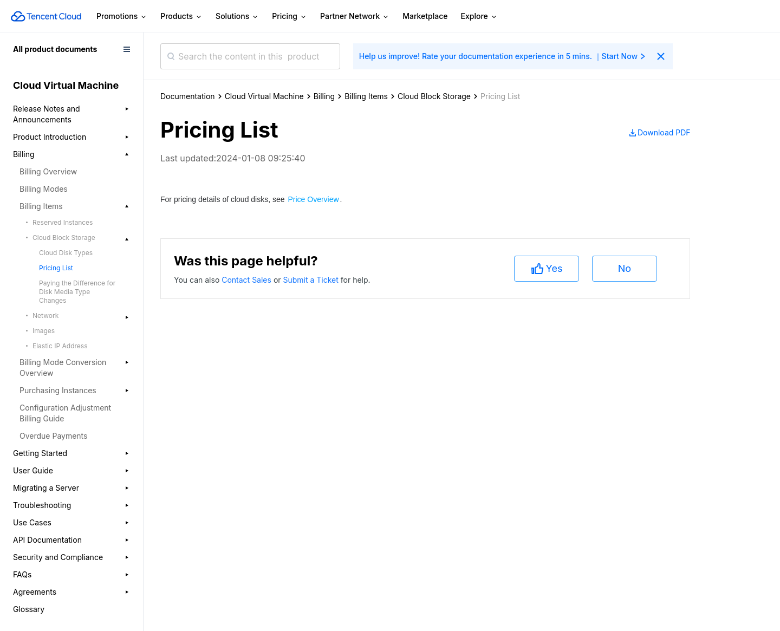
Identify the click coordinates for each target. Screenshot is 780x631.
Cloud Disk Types (66, 253)
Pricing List (56, 268)
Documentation (187, 96)
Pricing (289, 16)
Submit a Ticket (311, 279)
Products (181, 16)
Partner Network (354, 16)
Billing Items (366, 96)
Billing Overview (48, 171)
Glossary (28, 609)
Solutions (237, 16)
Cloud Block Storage (434, 96)
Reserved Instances (62, 222)
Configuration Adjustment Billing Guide (65, 413)
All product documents (55, 49)
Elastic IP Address (59, 346)
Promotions (121, 16)
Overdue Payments (53, 435)
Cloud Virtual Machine (264, 96)
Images (43, 331)
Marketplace (424, 16)
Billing (324, 96)
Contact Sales (248, 279)
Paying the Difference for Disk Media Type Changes (77, 291)
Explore (479, 16)
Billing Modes (44, 188)
